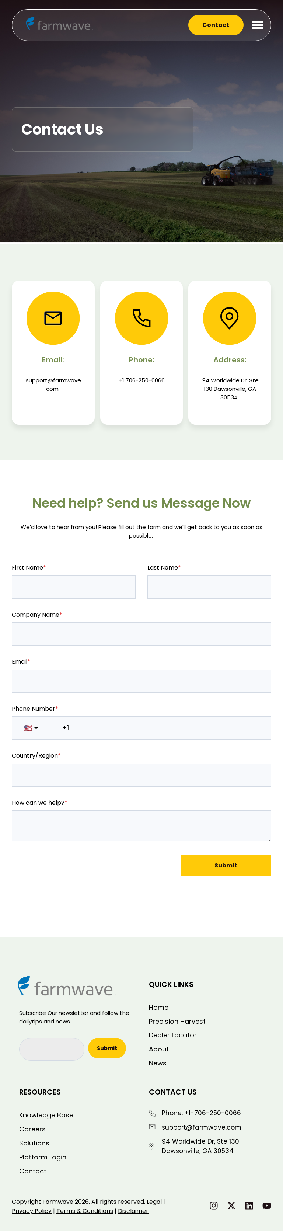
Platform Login (42, 1157)
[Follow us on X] (231, 1205)
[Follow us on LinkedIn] (249, 1205)
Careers (32, 1129)
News (158, 1063)
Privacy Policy (32, 1211)
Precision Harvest (177, 1021)
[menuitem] (206, 1008)
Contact (215, 25)
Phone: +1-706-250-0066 (201, 1113)
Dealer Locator (173, 1035)
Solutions (34, 1143)
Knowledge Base (46, 1115)
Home (158, 1007)
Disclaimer (133, 1211)
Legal (155, 1201)
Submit (225, 865)
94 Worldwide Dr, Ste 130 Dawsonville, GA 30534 (200, 1146)
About (159, 1049)
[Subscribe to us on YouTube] (266, 1205)
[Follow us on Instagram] (213, 1205)
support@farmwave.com (201, 1127)
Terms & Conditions (84, 1211)
